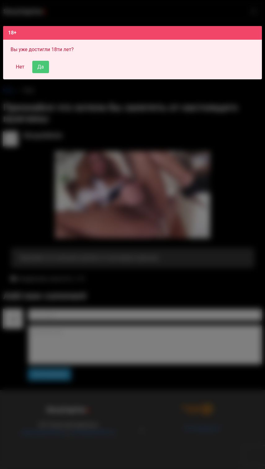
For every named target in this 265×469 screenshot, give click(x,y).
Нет (20, 67)
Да (41, 67)
